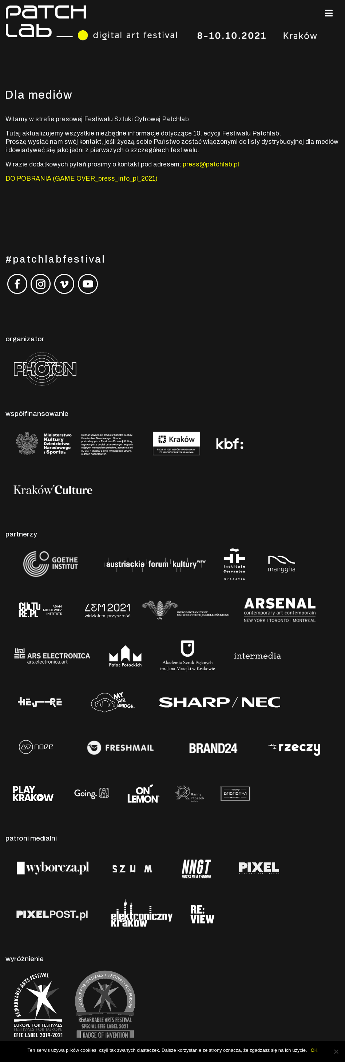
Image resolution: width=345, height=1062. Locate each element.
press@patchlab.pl (211, 164)
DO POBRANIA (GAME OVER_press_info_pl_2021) (81, 178)
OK (314, 1050)
